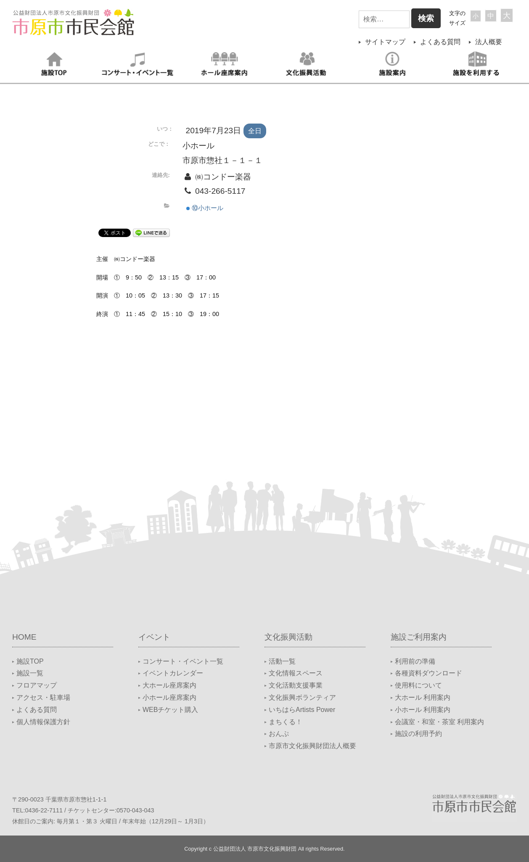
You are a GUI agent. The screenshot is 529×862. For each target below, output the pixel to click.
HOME (24, 637)
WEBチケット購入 (170, 709)
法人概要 (488, 41)
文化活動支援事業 (296, 685)
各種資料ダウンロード (428, 673)
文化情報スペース (296, 673)
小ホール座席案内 (169, 697)
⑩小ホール (204, 207)
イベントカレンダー (173, 673)
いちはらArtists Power (302, 709)
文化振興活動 (288, 637)
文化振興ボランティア (302, 697)
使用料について (418, 685)
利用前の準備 (415, 661)
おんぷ (279, 733)
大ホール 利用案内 (422, 697)
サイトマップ (385, 41)
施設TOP (30, 661)
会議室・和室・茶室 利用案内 (439, 721)
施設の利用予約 (418, 733)
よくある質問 (440, 41)
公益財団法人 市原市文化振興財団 (255, 849)
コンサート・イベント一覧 (183, 661)
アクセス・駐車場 (43, 697)
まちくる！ (285, 721)
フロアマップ (36, 685)
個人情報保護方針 (43, 721)
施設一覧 (29, 673)
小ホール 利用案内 (422, 709)
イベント (154, 637)
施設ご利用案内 (419, 637)
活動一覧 (282, 661)
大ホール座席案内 (169, 685)
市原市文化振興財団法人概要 (312, 745)
